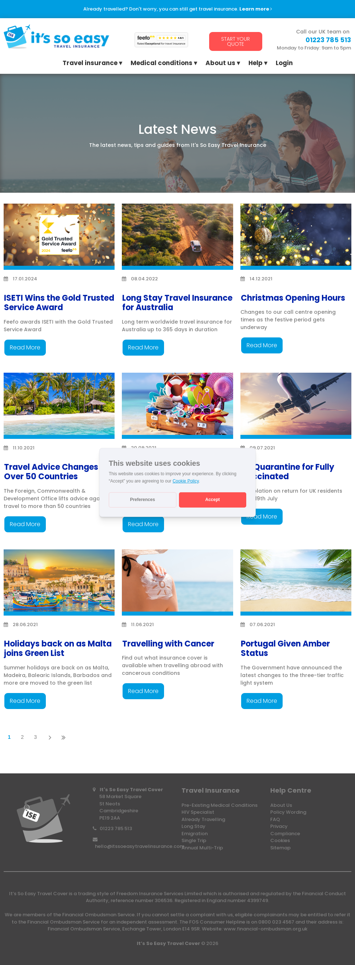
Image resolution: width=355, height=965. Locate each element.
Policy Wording (288, 812)
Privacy (279, 826)
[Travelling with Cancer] (177, 582)
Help (255, 63)
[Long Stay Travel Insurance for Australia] (177, 237)
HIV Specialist (198, 812)
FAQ (275, 819)
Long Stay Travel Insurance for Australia (177, 302)
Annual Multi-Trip (202, 847)
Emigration (195, 833)
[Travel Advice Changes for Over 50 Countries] (59, 406)
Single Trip (194, 840)
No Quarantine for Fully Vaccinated (287, 471)
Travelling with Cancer (168, 643)
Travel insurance (90, 63)
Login (284, 63)
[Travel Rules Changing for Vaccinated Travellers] (177, 406)
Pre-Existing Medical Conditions (220, 805)
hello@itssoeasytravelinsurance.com (139, 846)
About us (220, 63)
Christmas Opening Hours (293, 298)
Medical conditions (161, 63)
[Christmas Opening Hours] (295, 237)
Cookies (280, 840)
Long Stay (194, 826)
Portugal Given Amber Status (285, 648)
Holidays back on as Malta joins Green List (58, 648)
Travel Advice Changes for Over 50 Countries (58, 471)
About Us (281, 805)
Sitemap (280, 847)
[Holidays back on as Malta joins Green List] (59, 582)
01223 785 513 (116, 828)
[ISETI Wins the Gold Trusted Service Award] (59, 237)
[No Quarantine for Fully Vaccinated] (295, 406)
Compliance (285, 833)
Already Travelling (203, 819)
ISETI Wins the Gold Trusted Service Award (59, 302)
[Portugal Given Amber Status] (295, 582)
